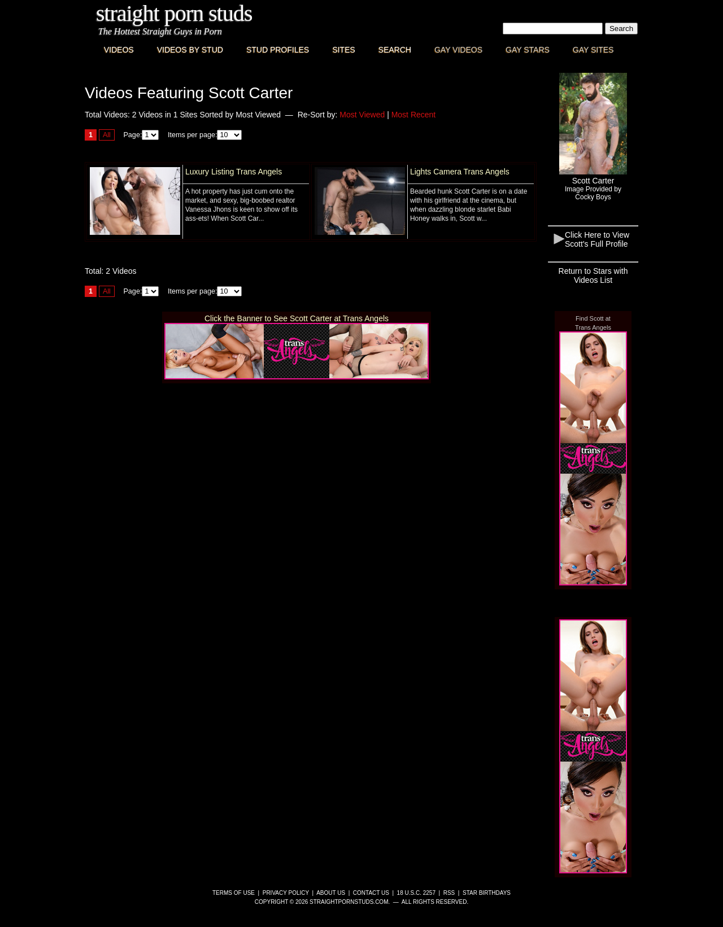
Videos (119, 49)
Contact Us (371, 893)
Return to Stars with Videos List (593, 275)
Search (394, 49)
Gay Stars (528, 49)
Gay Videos (458, 49)
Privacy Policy (286, 893)
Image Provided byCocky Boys (593, 193)
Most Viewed (362, 114)
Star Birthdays (487, 893)
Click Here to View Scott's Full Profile (597, 239)
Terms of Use (233, 893)
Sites (343, 49)
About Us (330, 893)
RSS (449, 893)
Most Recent (413, 114)
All (107, 135)
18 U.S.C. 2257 (416, 893)
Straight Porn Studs (174, 13)
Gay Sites (593, 49)
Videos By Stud (190, 49)
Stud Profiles (277, 49)
